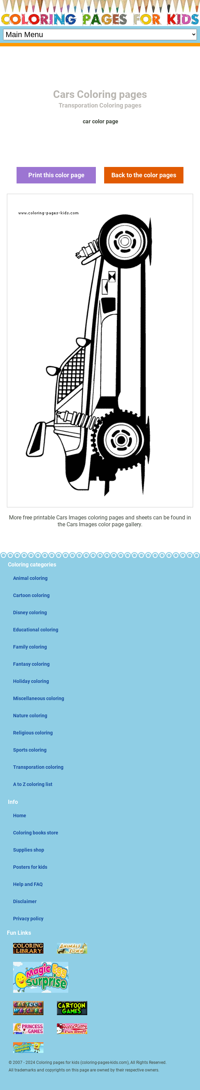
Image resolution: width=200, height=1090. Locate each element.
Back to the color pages (143, 175)
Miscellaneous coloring (38, 698)
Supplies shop (28, 850)
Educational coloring (35, 629)
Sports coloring (30, 750)
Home (19, 815)
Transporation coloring (38, 767)
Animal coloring (30, 578)
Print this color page (56, 175)
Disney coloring (30, 612)
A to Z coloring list (32, 784)
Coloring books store (35, 832)
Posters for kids (30, 867)
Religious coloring (33, 732)
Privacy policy (28, 918)
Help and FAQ (28, 884)
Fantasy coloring (31, 664)
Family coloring (30, 647)
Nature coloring (30, 715)
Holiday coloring (31, 681)
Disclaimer (25, 901)
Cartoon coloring (31, 595)
